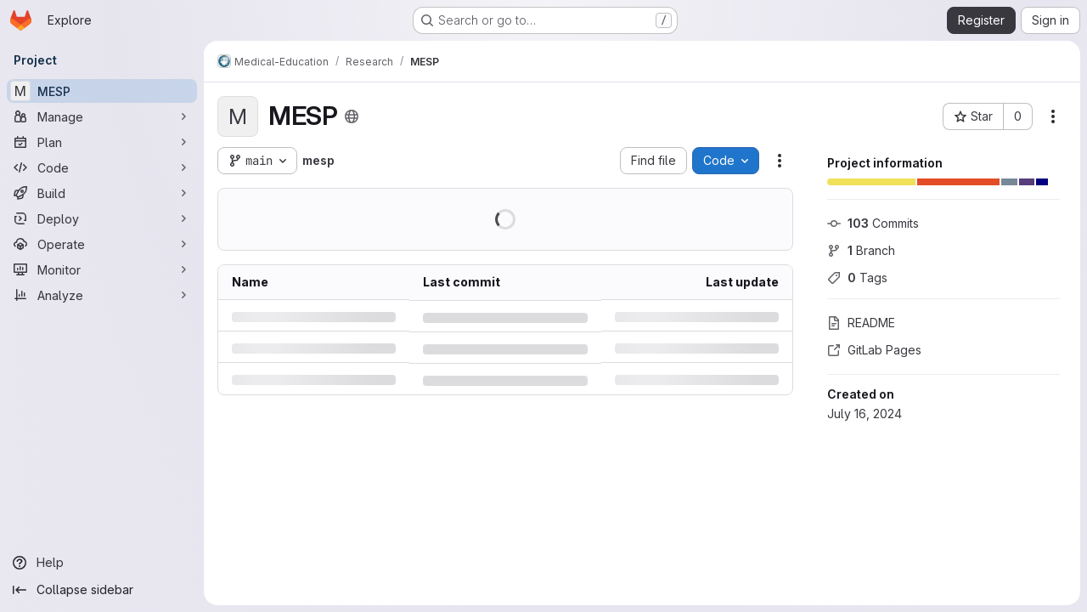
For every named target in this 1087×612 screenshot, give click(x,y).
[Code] (102, 167)
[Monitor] (102, 269)
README (861, 322)
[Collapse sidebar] (102, 590)
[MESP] (102, 91)
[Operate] (102, 244)
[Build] (102, 193)
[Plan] (102, 142)
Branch (861, 250)
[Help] (102, 563)
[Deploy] (102, 218)
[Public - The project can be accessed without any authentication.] (351, 116)
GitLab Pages (874, 350)
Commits (873, 223)
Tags (857, 277)
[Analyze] (102, 295)
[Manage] (102, 116)
